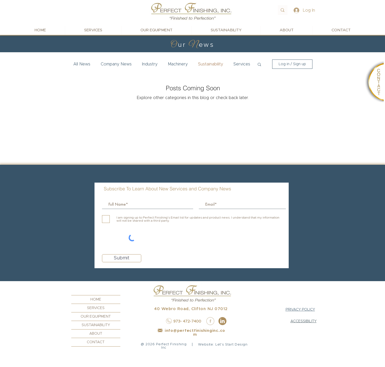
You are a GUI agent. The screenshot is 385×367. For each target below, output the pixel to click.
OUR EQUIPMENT (96, 316)
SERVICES (96, 308)
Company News (116, 64)
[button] (259, 65)
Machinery (178, 64)
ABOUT (95, 333)
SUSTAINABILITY (96, 325)
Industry (150, 64)
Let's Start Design (231, 344)
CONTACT (96, 342)
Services (241, 64)
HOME (95, 299)
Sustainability (210, 64)
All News (81, 64)
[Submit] (121, 258)
